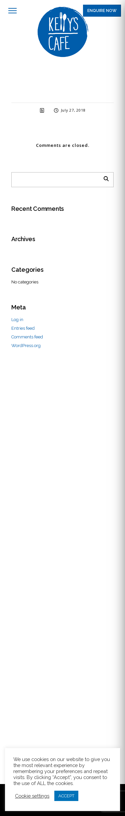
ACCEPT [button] (66, 795)
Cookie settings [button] (32, 796)
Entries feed (23, 328)
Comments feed (27, 336)
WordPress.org (26, 345)
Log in (17, 319)
